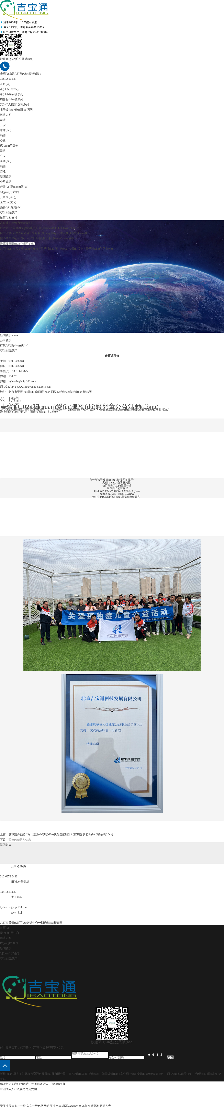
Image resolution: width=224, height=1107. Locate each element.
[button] (5, 1064)
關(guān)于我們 (9, 192)
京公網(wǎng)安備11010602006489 (141, 1072)
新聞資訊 (5, 176)
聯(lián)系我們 (9, 957)
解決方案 (5, 114)
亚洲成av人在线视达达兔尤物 (18, 1087)
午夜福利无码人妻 (99, 1104)
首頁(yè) (5, 84)
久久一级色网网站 (37, 1104)
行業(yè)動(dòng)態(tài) (14, 345)
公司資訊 (5, 340)
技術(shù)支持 (8, 217)
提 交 (170, 1055)
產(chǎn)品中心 (9, 89)
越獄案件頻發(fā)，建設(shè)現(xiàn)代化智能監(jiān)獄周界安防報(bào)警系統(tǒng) (61, 833)
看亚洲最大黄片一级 (13, 1104)
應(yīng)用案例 (9, 145)
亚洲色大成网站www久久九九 (68, 1104)
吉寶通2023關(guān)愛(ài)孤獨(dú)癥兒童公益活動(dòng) (134, 409)
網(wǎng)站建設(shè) (179, 1072)
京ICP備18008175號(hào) (84, 1072)
